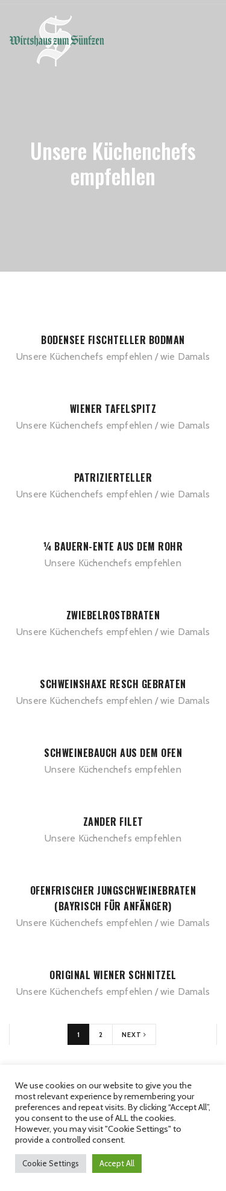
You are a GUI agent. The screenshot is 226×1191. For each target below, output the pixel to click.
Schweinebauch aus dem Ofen (113, 753)
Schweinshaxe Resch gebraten (113, 684)
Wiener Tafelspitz (113, 408)
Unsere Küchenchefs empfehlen (84, 356)
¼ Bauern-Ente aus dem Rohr (113, 546)
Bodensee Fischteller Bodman (113, 340)
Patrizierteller (113, 477)
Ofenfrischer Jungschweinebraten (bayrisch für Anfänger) (113, 898)
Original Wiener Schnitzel (113, 975)
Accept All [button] (116, 1163)
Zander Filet (113, 821)
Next (134, 1034)
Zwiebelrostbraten (113, 615)
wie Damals (185, 356)
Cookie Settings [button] (50, 1163)
